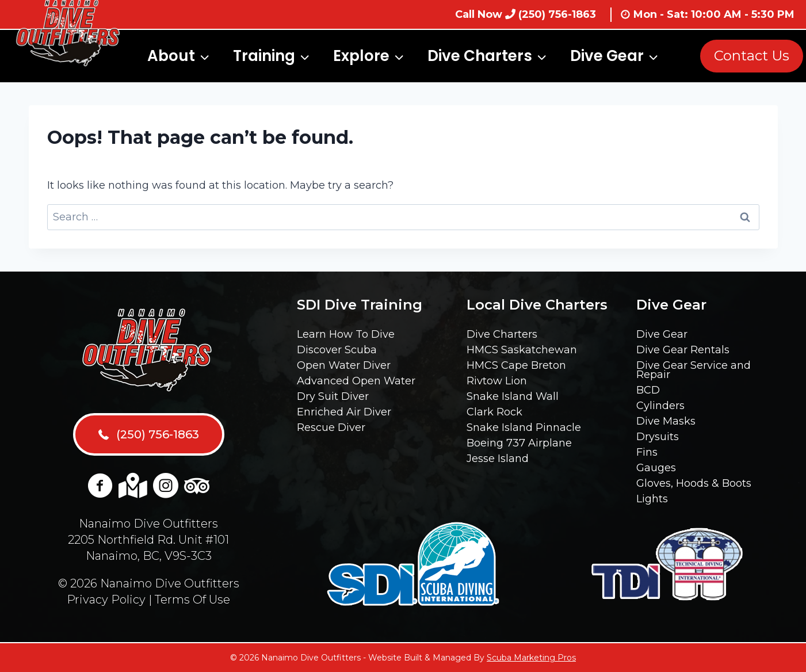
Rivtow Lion (497, 381)
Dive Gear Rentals (682, 349)
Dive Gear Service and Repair (693, 370)
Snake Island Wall (513, 396)
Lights (652, 498)
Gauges (656, 467)
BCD (648, 390)
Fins (647, 452)
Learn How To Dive (346, 334)
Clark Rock (494, 412)
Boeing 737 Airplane (519, 443)
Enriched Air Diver (344, 412)
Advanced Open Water (356, 381)
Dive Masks (666, 421)
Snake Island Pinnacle (524, 427)
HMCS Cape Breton (516, 365)
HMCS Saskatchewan (522, 349)
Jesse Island (498, 458)
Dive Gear (661, 334)
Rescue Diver (331, 427)
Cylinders (660, 405)
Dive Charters (502, 334)
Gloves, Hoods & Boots (693, 483)
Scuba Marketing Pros (531, 657)
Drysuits (657, 436)
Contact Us (751, 55)
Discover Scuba (337, 349)
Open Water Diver (344, 365)
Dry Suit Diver (333, 396)
